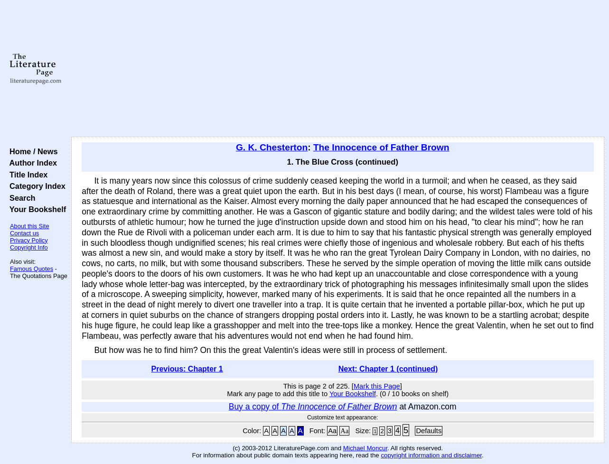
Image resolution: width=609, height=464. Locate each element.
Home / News (31, 151)
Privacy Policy (29, 240)
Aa (332, 431)
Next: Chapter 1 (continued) (388, 369)
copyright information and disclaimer (431, 455)
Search (20, 198)
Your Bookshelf (35, 209)
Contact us (24, 233)
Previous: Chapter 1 (187, 369)
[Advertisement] (338, 68)
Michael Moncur (365, 448)
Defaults (428, 431)
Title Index (26, 174)
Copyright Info (29, 247)
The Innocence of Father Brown (381, 147)
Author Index (31, 162)
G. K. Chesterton (272, 147)
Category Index (35, 186)
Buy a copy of (313, 406)
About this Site (29, 226)
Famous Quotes (31, 268)
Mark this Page (377, 386)
